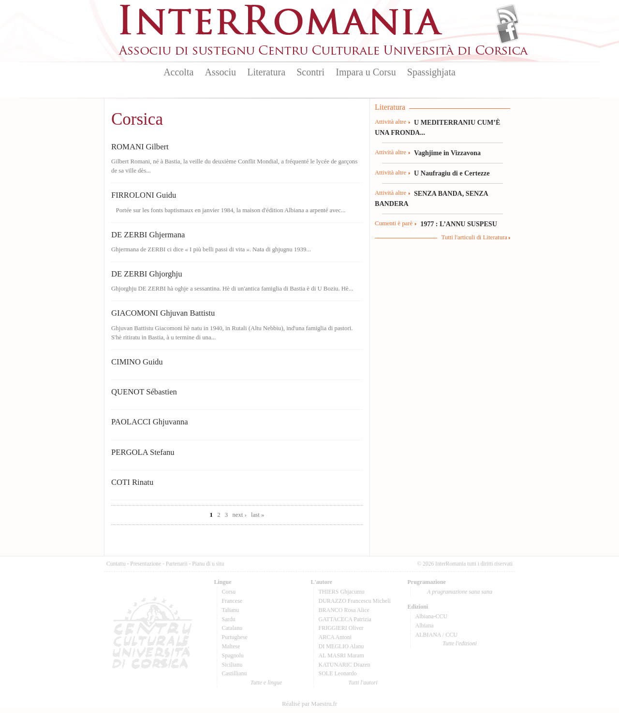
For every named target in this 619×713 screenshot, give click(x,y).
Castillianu (234, 673)
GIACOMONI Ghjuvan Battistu (163, 313)
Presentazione (145, 564)
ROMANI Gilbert (140, 146)
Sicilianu (232, 664)
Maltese (231, 646)
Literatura (266, 72)
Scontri (310, 72)
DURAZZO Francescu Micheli (355, 600)
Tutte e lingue (266, 682)
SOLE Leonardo (338, 673)
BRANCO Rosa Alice (344, 610)
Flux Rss (507, 16)
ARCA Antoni (335, 637)
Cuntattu (116, 564)
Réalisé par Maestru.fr (309, 703)
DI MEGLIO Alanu (341, 646)
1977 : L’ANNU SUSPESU (458, 224)
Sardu (229, 619)
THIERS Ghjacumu (342, 591)
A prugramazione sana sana (459, 591)
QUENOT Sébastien (144, 391)
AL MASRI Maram (341, 655)
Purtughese (235, 637)
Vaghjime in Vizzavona (447, 153)
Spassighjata (431, 72)
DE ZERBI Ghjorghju (146, 273)
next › (239, 514)
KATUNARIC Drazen (344, 664)
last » (257, 514)
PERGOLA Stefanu (143, 452)
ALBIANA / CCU (436, 634)
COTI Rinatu (132, 482)
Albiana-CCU (431, 616)
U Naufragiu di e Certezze (451, 173)
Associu (220, 72)
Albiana (424, 625)
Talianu (230, 610)
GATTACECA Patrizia (345, 619)
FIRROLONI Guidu (143, 195)
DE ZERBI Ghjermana (148, 234)
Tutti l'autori (362, 682)
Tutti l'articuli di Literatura (474, 237)
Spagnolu (233, 655)
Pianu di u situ (208, 564)
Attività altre (390, 121)
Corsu (229, 591)
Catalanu (232, 628)
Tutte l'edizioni (459, 643)
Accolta (178, 72)
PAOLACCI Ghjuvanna (149, 421)
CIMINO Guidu (137, 361)
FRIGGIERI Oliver (341, 628)
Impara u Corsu (366, 72)
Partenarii (177, 564)
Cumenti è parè (394, 223)
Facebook (507, 31)
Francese (232, 600)
